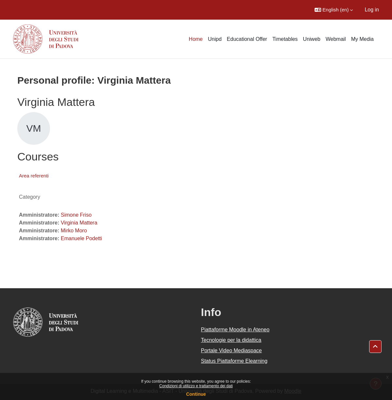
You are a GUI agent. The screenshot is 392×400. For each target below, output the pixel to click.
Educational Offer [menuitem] (247, 39)
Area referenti (34, 175)
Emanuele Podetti (81, 238)
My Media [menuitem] (362, 39)
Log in (372, 9)
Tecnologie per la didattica (231, 340)
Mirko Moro (74, 230)
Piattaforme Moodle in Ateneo (235, 329)
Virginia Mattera (79, 222)
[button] (334, 10)
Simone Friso (76, 215)
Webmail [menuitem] (336, 39)
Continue (196, 394)
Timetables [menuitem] (285, 39)
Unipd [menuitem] (215, 39)
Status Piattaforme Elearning (234, 361)
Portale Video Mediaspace (231, 350)
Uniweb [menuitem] (311, 39)
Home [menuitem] (196, 39)
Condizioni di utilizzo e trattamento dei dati (196, 386)
